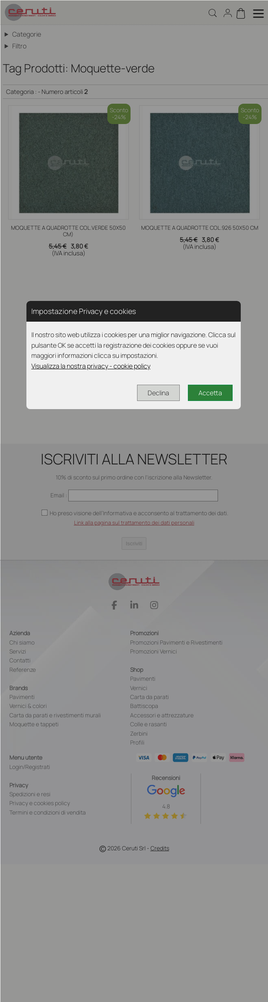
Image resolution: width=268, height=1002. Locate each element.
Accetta (210, 392)
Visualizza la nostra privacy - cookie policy (90, 366)
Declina (158, 392)
